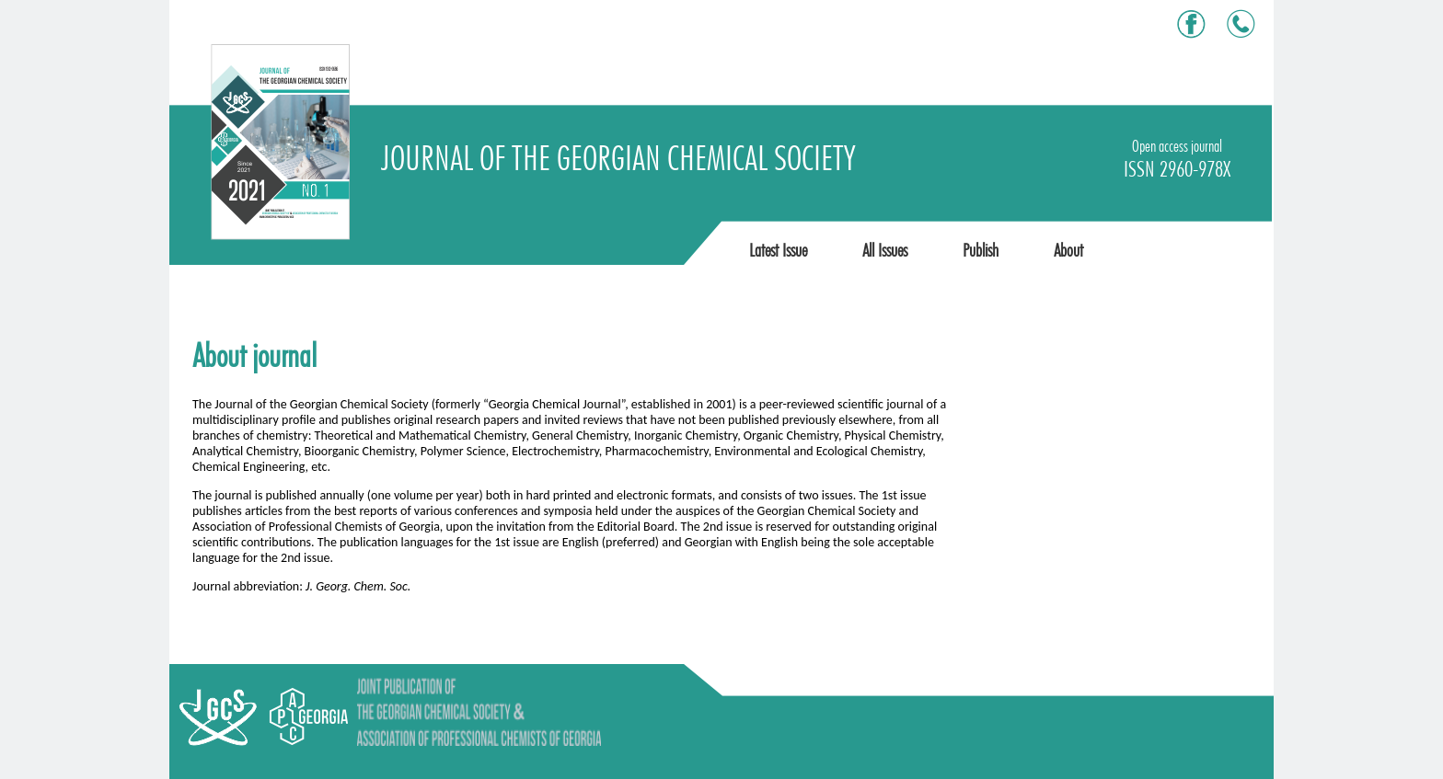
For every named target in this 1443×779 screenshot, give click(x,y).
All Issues (884, 250)
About (1068, 250)
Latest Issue (778, 250)
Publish (981, 250)
